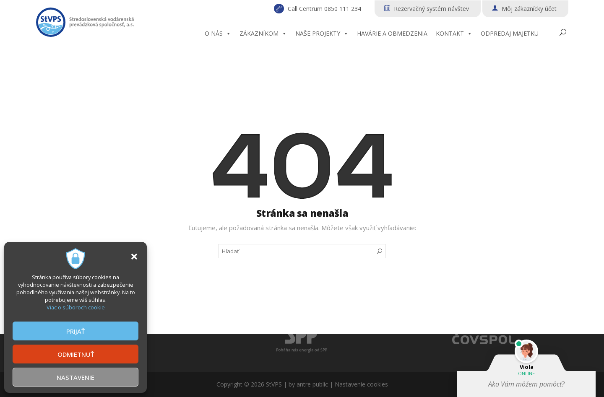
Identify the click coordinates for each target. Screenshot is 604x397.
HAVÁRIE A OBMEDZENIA (392, 33)
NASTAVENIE (75, 377)
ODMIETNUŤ (75, 354)
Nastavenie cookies (361, 384)
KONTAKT (454, 33)
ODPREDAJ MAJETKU (510, 33)
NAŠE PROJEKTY (322, 33)
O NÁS (218, 33)
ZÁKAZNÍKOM (263, 33)
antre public (312, 384)
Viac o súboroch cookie (76, 307)
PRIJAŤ (75, 331)
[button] (134, 256)
